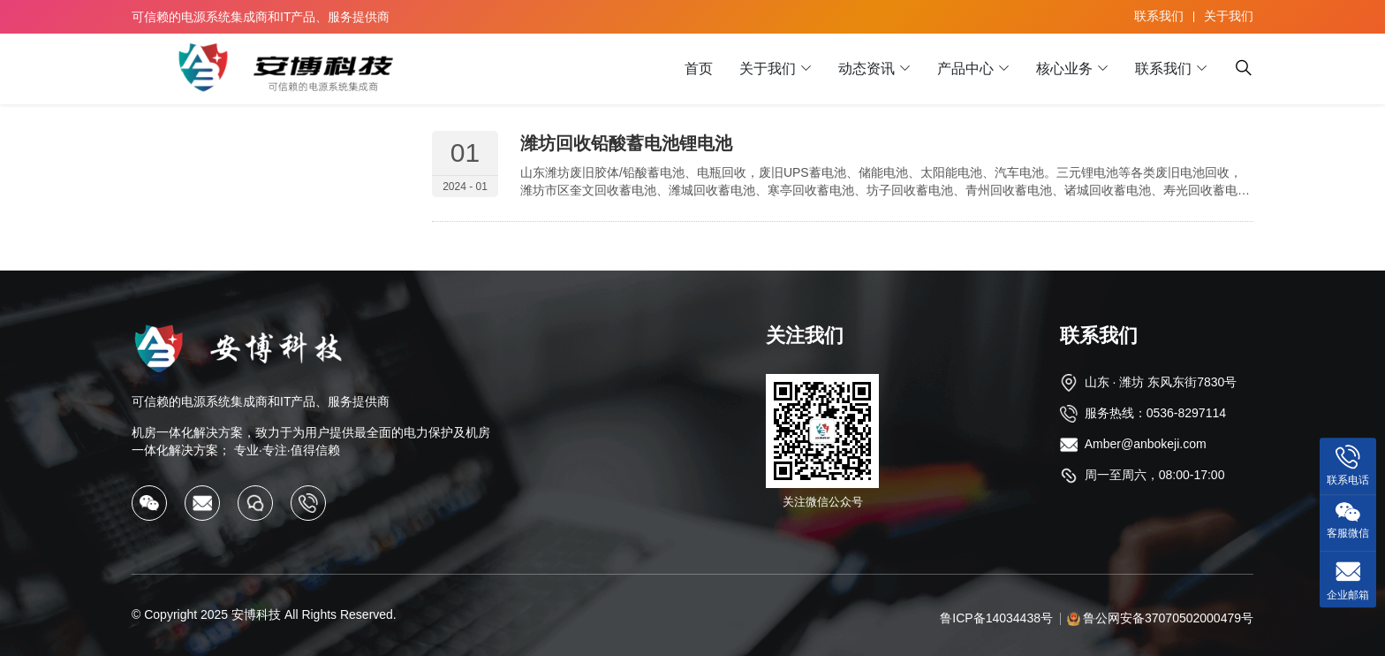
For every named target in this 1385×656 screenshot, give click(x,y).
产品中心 (965, 68)
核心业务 (1064, 68)
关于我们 (1228, 16)
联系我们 (1159, 16)
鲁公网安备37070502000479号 (1168, 618)
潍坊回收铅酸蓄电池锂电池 (626, 143)
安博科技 (256, 614)
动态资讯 (866, 68)
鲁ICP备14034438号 (996, 618)
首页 (699, 68)
